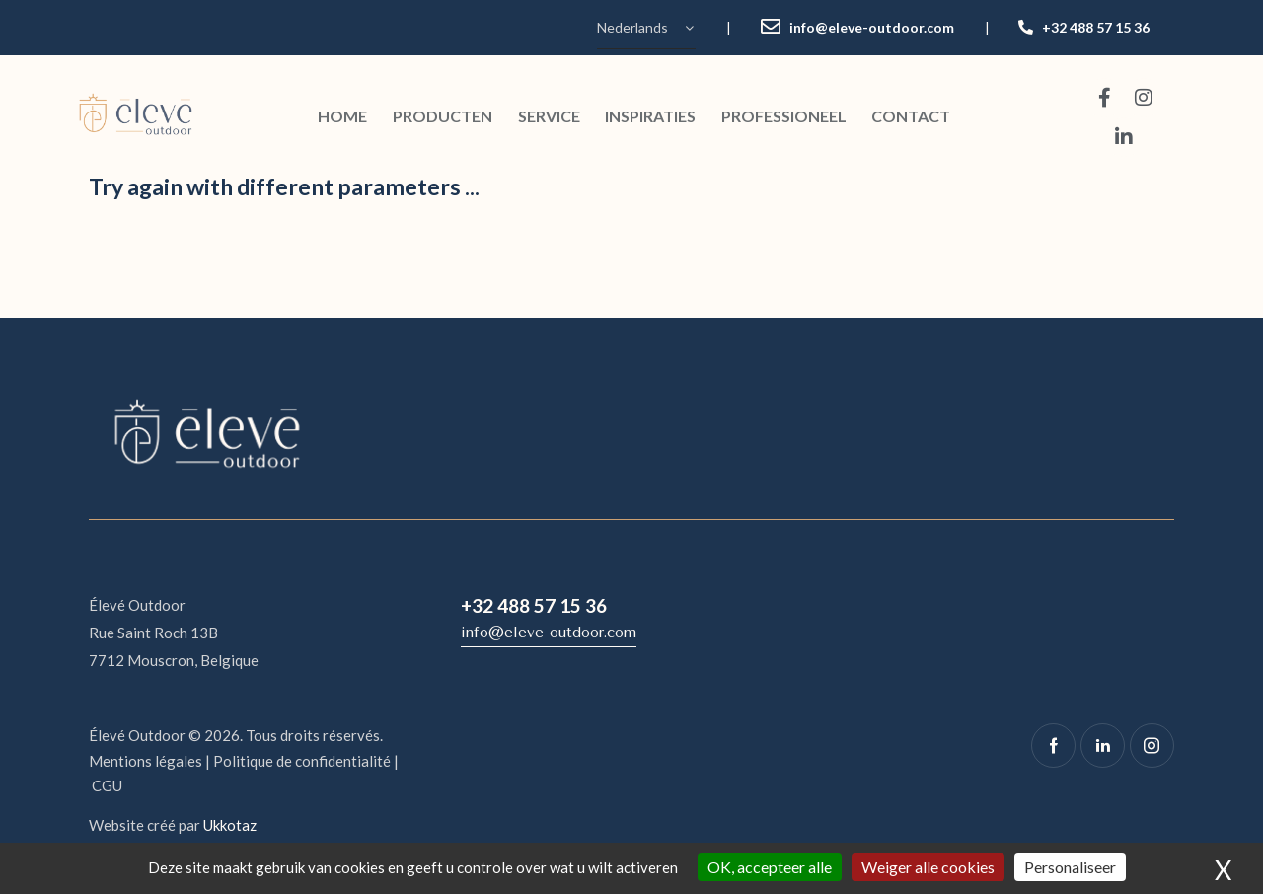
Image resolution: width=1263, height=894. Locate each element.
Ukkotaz (230, 825)
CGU (107, 785)
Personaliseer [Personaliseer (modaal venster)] (1070, 866)
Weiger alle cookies (928, 866)
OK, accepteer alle (769, 866)
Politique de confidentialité (302, 761)
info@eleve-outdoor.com (871, 27)
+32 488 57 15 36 (1096, 27)
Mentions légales (145, 761)
